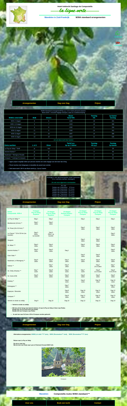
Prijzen (98, 103)
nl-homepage (118, 37)
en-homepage (118, 45)
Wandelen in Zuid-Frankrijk (56, 17)
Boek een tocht (63, 403)
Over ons (29, 403)
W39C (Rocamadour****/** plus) (78, 334)
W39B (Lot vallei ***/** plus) (39, 334)
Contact (97, 403)
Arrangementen (29, 103)
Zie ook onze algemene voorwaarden (63, 182)
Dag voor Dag (63, 103)
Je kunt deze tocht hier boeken (63, 140)
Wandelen (43, 394)
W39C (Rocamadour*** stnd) (58, 334)
